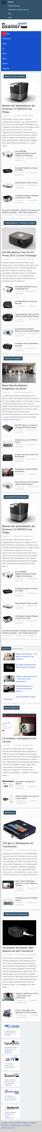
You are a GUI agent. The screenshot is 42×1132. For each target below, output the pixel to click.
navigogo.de (8, 1034)
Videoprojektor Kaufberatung (16, 914)
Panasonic (7, 39)
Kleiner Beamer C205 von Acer (26, 183)
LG (4, 49)
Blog (9, 13)
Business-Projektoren (13, 358)
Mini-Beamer (10, 813)
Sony (4, 44)
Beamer (10, 2)
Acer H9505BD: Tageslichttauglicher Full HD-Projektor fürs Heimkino (25, 153)
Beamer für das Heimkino (15, 76)
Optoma (6, 68)
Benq (5, 59)
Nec (8, 34)
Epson (5, 64)
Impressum (5, 1125)
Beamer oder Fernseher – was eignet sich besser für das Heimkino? (26, 656)
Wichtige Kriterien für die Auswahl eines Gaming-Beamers (24, 688)
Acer (4, 54)
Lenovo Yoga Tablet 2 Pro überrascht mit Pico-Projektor (26, 1011)
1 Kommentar (32, 306)
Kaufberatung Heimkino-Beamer (18, 10)
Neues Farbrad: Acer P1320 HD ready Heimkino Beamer (26, 483)
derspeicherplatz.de (10, 1100)
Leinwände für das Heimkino (16, 497)
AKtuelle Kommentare (17, 648)
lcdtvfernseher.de (9, 1067)
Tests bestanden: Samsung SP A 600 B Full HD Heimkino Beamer (27, 315)
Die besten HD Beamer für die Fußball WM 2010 (26, 288)
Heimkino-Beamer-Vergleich (26, 1123)
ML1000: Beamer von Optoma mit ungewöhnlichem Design (26, 426)
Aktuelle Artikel (6, 648)
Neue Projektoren (11, 708)
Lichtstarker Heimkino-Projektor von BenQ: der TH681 (27, 197)
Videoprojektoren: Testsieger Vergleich (20, 223)
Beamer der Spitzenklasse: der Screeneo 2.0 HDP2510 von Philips (18, 108)
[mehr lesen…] (15, 420)
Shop (10, 17)
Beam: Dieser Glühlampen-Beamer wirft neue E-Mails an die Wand (26, 883)
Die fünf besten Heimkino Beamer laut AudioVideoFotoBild (27, 330)
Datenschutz (16, 1125)
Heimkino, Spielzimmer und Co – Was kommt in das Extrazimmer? (26, 679)
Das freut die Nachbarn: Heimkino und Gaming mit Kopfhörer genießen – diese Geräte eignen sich (21, 211)
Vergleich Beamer (14, 6)
